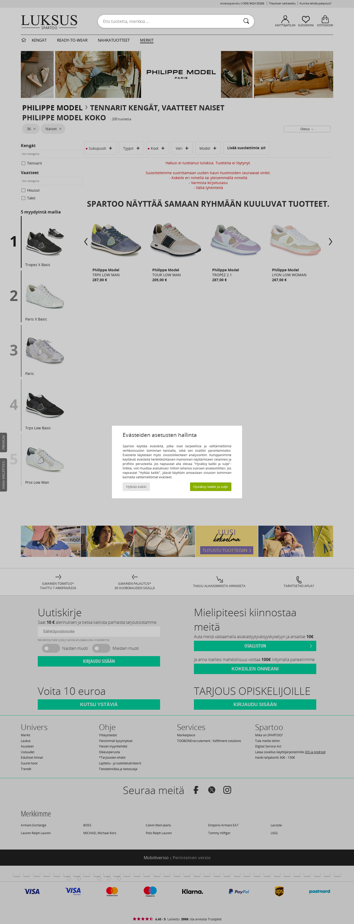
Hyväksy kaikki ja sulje (210, 487)
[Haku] (246, 21)
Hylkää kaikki (136, 487)
